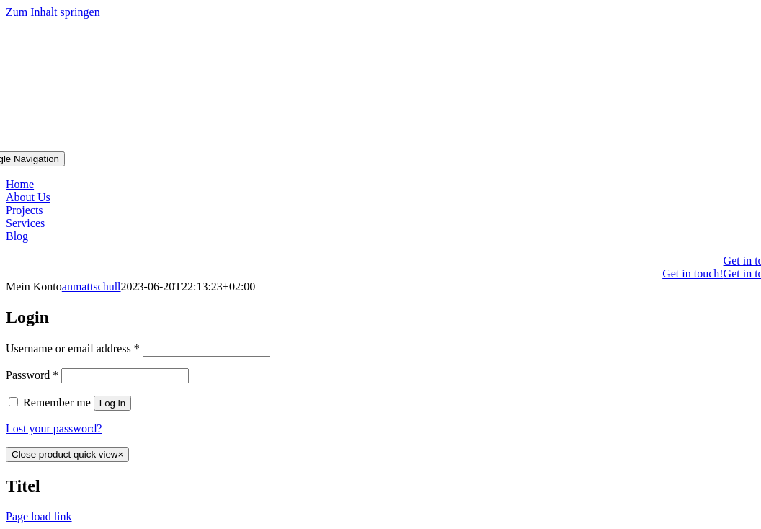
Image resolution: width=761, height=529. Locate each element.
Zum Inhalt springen (53, 12)
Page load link (39, 516)
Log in (112, 403)
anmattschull (91, 286)
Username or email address (73, 348)
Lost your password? (54, 428)
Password (32, 375)
